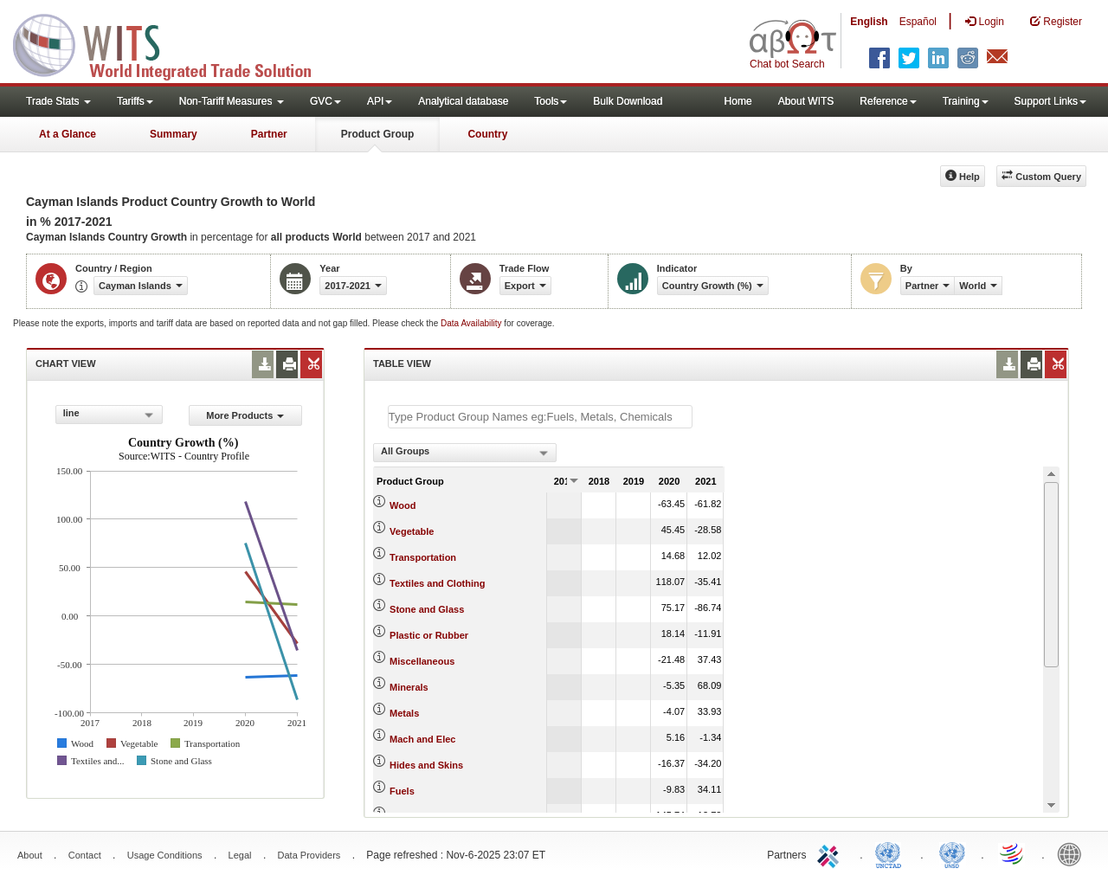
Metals (404, 713)
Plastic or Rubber (429, 635)
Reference (888, 101)
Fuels (402, 791)
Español (918, 22)
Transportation (423, 557)
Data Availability (472, 323)
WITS (173, 43)
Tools (550, 101)
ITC (831, 853)
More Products (245, 415)
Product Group (378, 134)
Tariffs (135, 101)
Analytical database (463, 101)
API (379, 101)
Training (966, 101)
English (868, 22)
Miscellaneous (422, 661)
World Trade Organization (1012, 853)
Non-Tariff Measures (231, 101)
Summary (173, 134)
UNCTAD (891, 853)
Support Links (1050, 101)
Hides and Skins (426, 765)
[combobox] (109, 414)
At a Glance (67, 134)
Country (487, 134)
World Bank (1073, 853)
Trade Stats (58, 101)
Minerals (409, 687)
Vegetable (412, 531)
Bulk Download (627, 101)
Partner (269, 134)
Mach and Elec (422, 739)
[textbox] (540, 416)
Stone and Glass (427, 609)
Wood (403, 505)
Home (738, 101)
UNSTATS (952, 853)
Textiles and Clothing (437, 583)
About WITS (806, 101)
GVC (325, 101)
